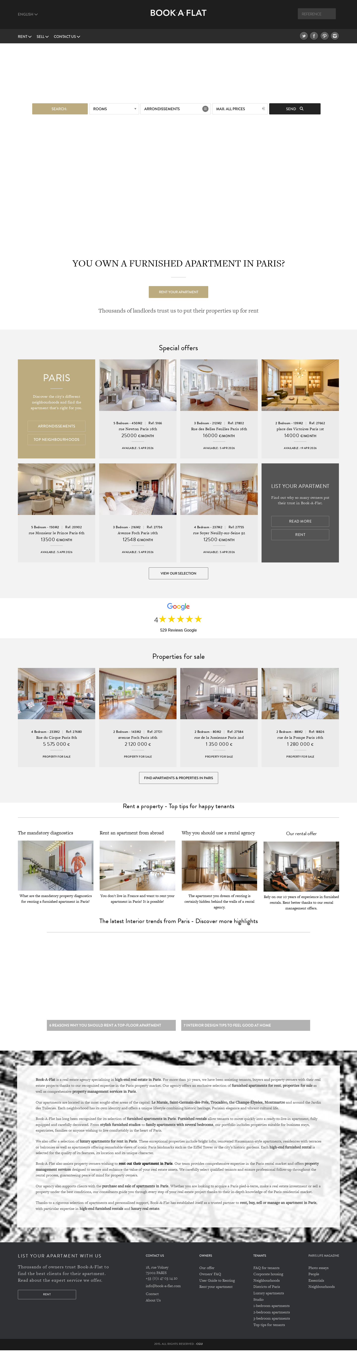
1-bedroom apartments (271, 1310)
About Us (153, 1304)
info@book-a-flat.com (163, 1290)
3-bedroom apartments (271, 1323)
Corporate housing (268, 1278)
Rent (25, 36)
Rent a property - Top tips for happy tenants (178, 809)
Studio (258, 1304)
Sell (43, 36)
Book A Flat (179, 16)
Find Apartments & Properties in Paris (178, 779)
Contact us (67, 36)
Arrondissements (162, 108)
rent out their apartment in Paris (146, 1168)
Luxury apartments (268, 1297)
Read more (300, 522)
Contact (152, 1298)
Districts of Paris (266, 1291)
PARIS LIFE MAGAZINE (323, 1261)
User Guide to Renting (217, 1285)
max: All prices (230, 108)
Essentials (316, 1285)
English (28, 14)
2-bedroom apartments (271, 1316)
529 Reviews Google (178, 631)
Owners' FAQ (210, 1278)
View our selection (178, 573)
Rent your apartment (178, 291)
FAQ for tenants (266, 1272)
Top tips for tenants (269, 1329)
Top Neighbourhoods (57, 440)
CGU (199, 1349)
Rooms (100, 108)
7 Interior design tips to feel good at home (227, 1030)
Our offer (206, 1272)
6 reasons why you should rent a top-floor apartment (105, 1030)
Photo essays (318, 1272)
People (313, 1278)
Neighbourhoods (266, 1285)
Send (294, 108)
